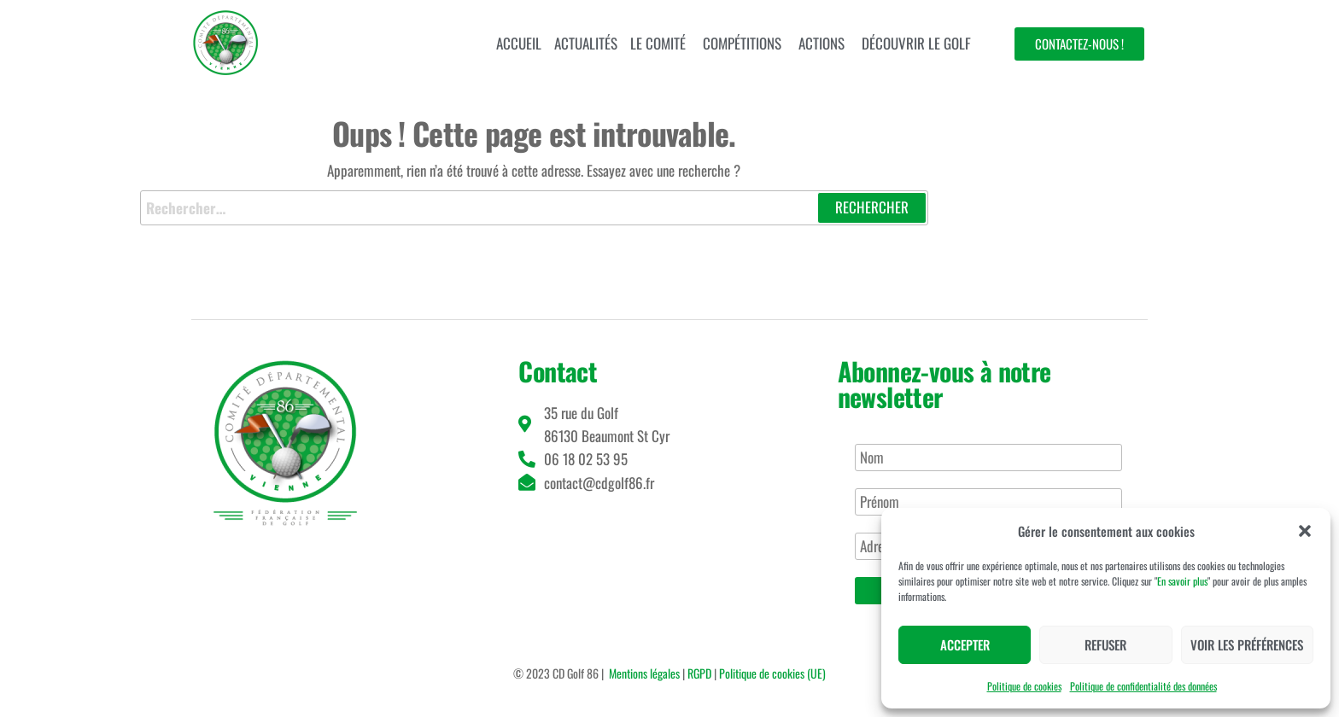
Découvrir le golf (916, 43)
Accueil (518, 43)
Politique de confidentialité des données (1143, 686)
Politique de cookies (1024, 686)
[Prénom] (988, 502)
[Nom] (988, 457)
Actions (821, 43)
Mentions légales (644, 673)
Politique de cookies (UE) (772, 673)
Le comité (658, 43)
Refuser (1105, 644)
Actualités (585, 43)
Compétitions (742, 43)
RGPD (699, 673)
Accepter (965, 644)
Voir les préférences (1246, 644)
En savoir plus (1182, 581)
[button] (1304, 530)
